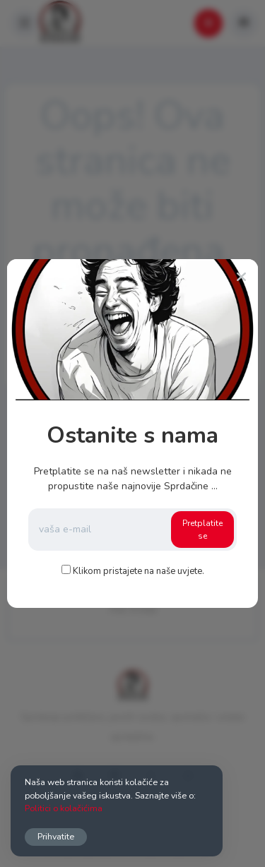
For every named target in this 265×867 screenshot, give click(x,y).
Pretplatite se (202, 530)
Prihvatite (55, 836)
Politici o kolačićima (63, 808)
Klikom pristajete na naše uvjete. (138, 571)
